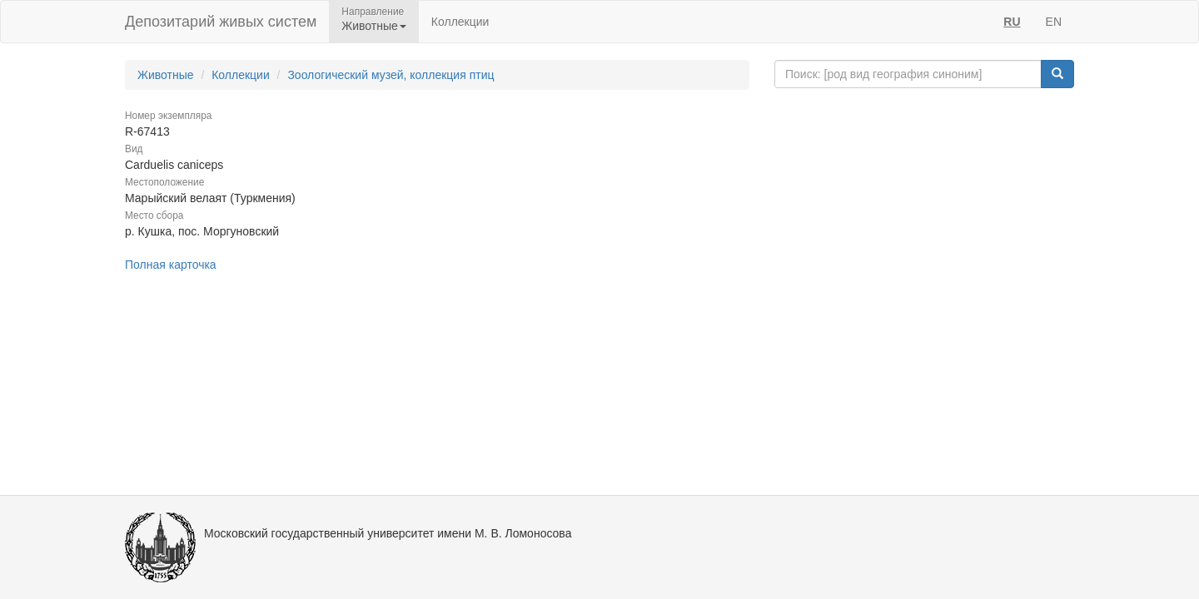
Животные (165, 75)
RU (1011, 21)
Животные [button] (373, 25)
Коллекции (460, 21)
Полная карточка (170, 264)
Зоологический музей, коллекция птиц (390, 75)
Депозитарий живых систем (220, 21)
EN (1054, 21)
